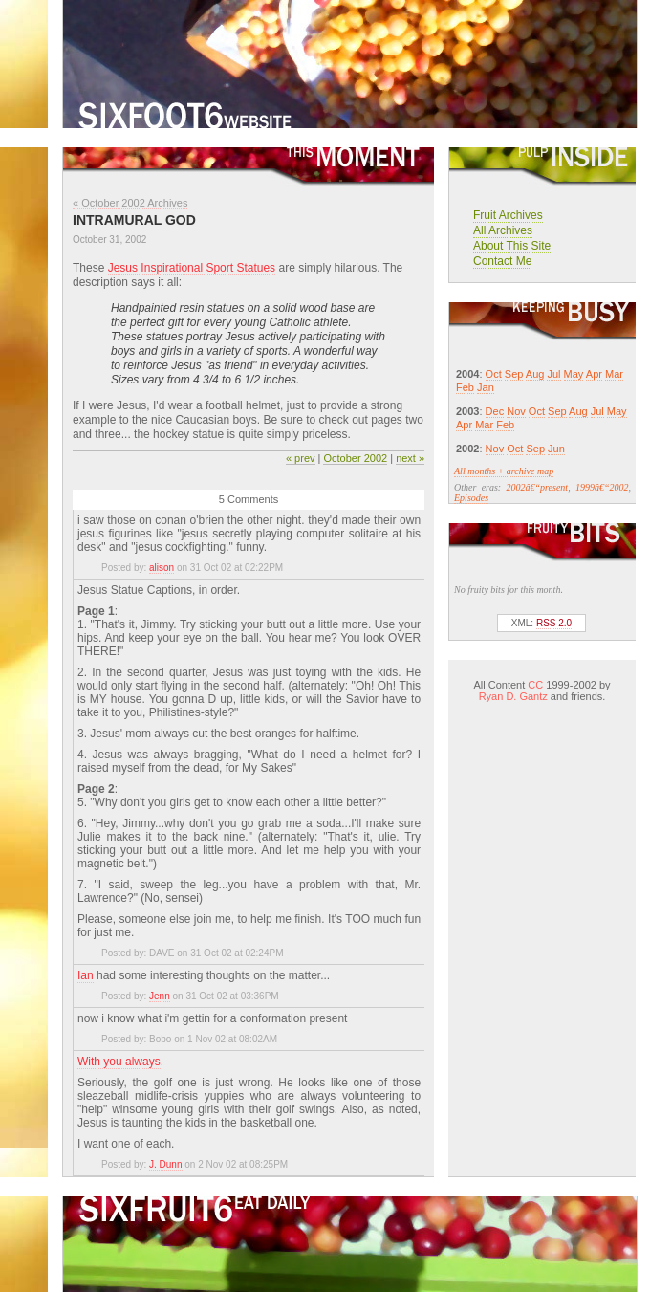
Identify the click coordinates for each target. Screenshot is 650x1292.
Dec (495, 411)
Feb (465, 387)
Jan (485, 387)
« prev (300, 458)
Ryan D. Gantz (513, 696)
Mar (614, 374)
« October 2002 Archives (130, 202)
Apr (594, 374)
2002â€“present (538, 487)
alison (161, 567)
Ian (85, 975)
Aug (535, 374)
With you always (119, 1061)
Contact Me (502, 261)
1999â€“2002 (602, 487)
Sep (514, 374)
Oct (494, 374)
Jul (553, 374)
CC (535, 684)
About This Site (512, 245)
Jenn (159, 996)
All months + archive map (503, 471)
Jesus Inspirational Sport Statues (191, 267)
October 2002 (355, 458)
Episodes (471, 498)
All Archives (502, 230)
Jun (556, 448)
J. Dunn (165, 1164)
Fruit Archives (508, 215)
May (574, 374)
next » (410, 458)
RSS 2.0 (554, 623)
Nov (516, 411)
